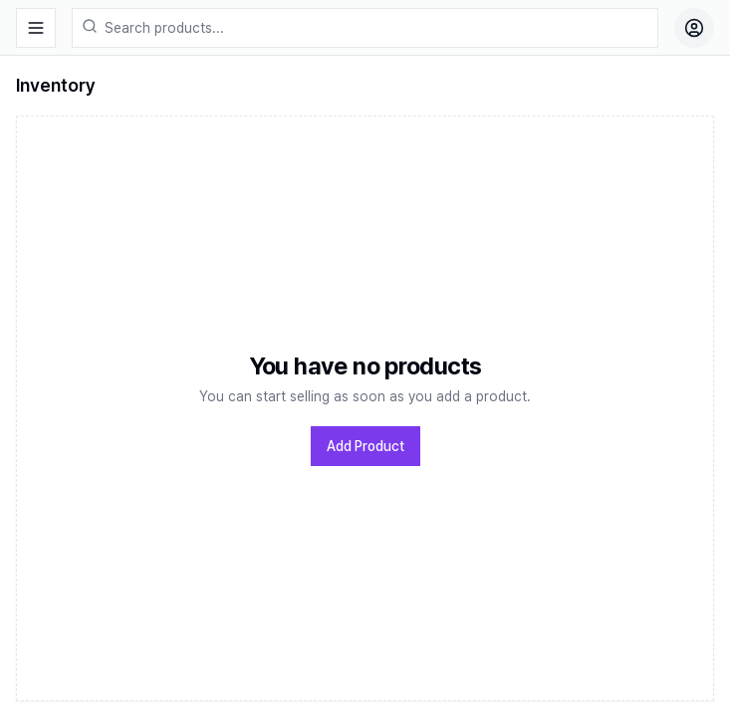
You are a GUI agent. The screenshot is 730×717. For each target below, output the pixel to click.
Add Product (365, 446)
